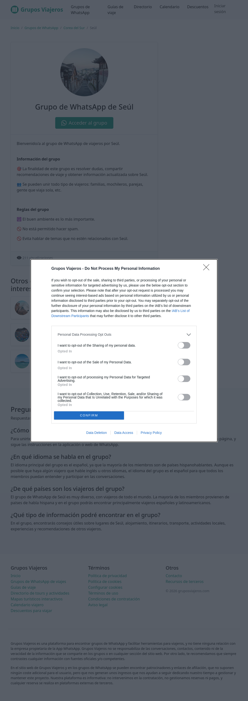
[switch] (184, 345)
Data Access (123, 433)
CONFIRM (89, 415)
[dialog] (124, 350)
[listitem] (124, 334)
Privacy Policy (151, 433)
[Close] (207, 268)
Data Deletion (96, 433)
